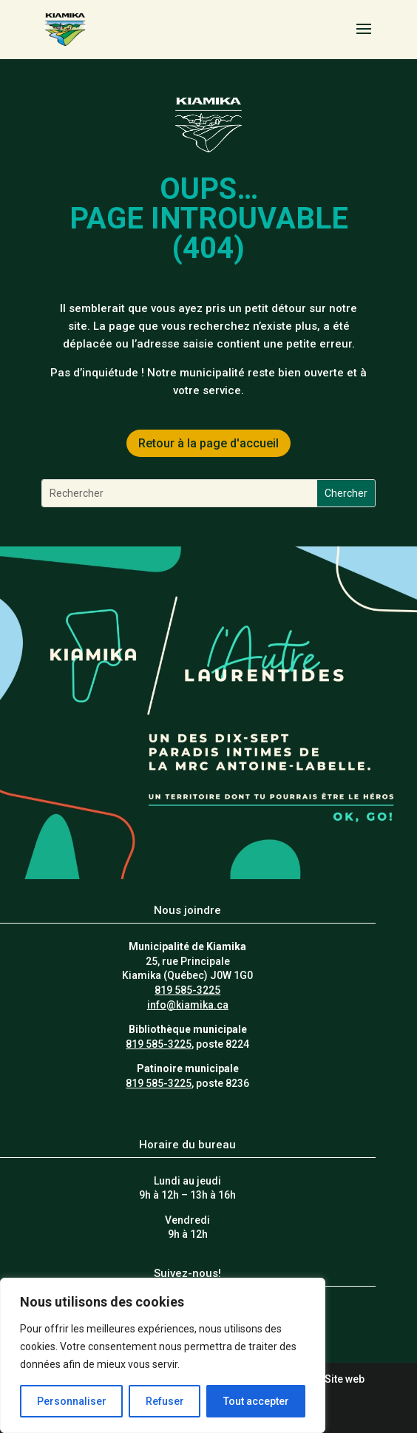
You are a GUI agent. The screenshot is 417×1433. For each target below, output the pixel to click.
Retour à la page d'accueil (208, 443)
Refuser (165, 1401)
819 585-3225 (187, 990)
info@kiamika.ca (187, 1005)
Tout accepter (256, 1401)
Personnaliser (71, 1401)
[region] (162, 1355)
